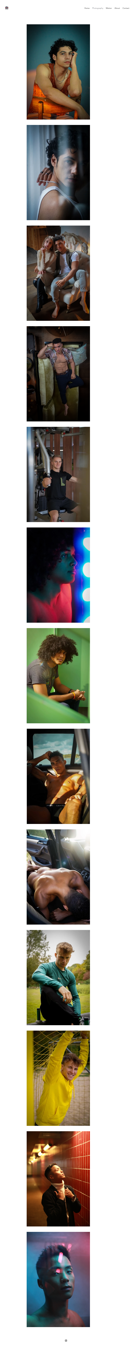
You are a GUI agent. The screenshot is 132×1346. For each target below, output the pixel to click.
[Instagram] (66, 1340)
